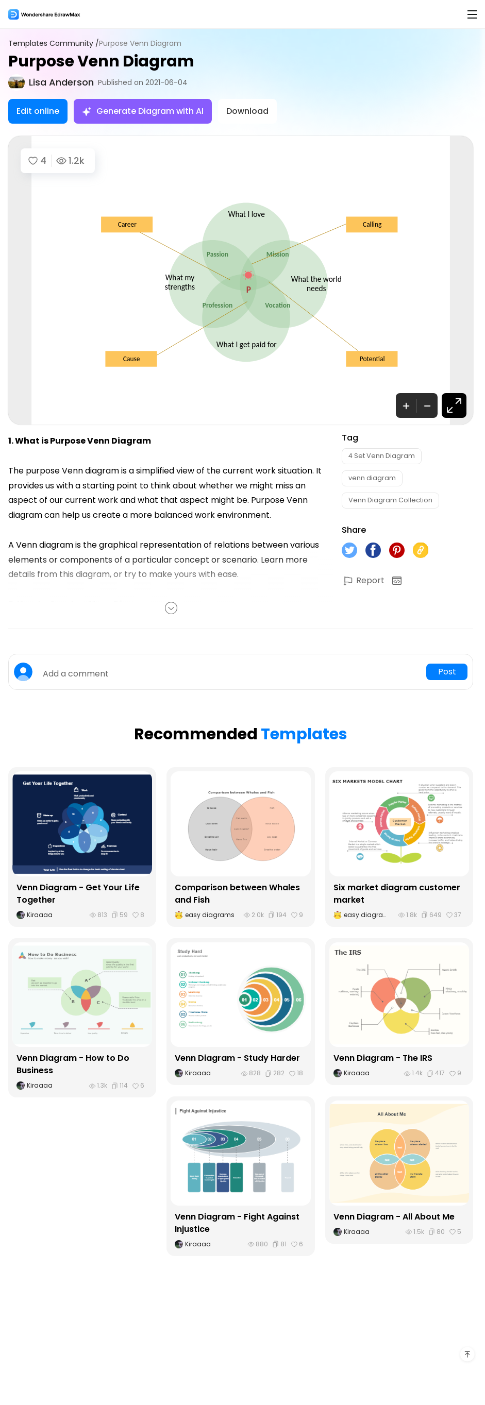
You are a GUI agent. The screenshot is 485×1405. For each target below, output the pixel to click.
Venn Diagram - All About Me (394, 1217)
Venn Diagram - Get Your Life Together (78, 894)
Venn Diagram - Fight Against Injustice (237, 1223)
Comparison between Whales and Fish (237, 894)
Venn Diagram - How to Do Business (72, 1064)
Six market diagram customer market (396, 894)
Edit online (37, 111)
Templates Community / (53, 43)
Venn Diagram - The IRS (382, 1058)
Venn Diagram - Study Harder (237, 1058)
